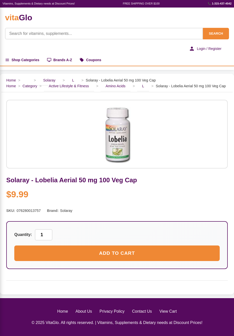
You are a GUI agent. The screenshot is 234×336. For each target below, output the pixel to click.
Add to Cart (117, 253)
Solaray (49, 80)
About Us (83, 311)
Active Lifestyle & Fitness (69, 86)
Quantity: (23, 235)
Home (11, 80)
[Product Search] (104, 33)
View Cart (168, 311)
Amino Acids (115, 86)
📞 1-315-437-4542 (219, 3)
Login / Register (205, 49)
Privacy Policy (112, 311)
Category (30, 86)
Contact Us (142, 311)
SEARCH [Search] (216, 33)
